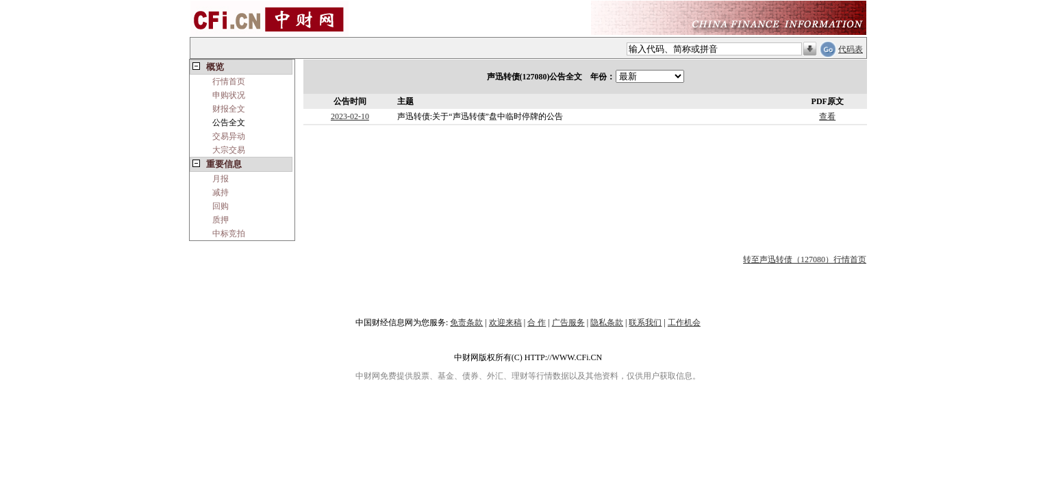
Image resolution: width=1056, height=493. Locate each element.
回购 (220, 206)
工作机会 (684, 322)
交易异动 (228, 136)
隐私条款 (606, 322)
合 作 (536, 322)
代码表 (850, 49)
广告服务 (568, 322)
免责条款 (466, 322)
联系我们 (645, 322)
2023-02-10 (350, 116)
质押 (220, 220)
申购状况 (228, 95)
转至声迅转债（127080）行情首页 (804, 259)
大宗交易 (228, 150)
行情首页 (228, 81)
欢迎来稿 (505, 322)
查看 (827, 116)
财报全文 (228, 109)
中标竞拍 (228, 233)
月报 (220, 179)
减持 (220, 192)
